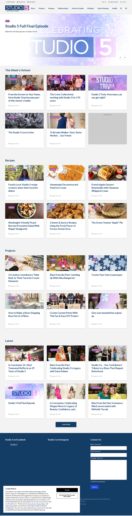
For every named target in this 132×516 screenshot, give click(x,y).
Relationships (63, 8)
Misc (7, 21)
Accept (67, 490)
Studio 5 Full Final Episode (29, 26)
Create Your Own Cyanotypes (106, 274)
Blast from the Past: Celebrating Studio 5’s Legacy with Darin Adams (65, 368)
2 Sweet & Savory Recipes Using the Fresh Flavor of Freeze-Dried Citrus (63, 225)
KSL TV (104, 2)
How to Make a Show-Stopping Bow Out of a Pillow (24, 314)
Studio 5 (13, 445)
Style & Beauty (103, 8)
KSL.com (123, 2)
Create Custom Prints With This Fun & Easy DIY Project (64, 314)
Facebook (21, 2)
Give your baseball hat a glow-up (106, 314)
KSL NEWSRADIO (113, 2)
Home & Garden (78, 8)
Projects (42, 8)
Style (52, 388)
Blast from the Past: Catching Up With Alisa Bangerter (65, 276)
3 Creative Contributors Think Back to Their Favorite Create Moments (23, 277)
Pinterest (31, 2)
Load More (66, 424)
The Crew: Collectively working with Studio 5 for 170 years (65, 97)
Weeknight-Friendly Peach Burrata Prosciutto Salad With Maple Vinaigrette (23, 225)
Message (96, 458)
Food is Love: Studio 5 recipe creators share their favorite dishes (23, 187)
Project (11, 259)
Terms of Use (31, 504)
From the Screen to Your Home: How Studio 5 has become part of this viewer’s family (24, 97)
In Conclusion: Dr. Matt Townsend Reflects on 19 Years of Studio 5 (21, 368)
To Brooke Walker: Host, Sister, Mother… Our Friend (66, 134)
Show (33, 8)
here (43, 510)
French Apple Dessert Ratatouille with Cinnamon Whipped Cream (105, 187)
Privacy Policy (40, 504)
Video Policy (9, 506)
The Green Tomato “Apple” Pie (107, 222)
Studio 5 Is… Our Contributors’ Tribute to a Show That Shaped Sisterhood (107, 368)
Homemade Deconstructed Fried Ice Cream (64, 186)
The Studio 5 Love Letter (21, 132)
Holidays (90, 8)
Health (114, 8)
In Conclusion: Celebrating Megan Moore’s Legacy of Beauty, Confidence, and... (63, 406)
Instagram (10, 2)
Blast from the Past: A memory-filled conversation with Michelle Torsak (107, 406)
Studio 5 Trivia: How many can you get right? (106, 96)
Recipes (51, 8)
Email (95, 451)
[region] (41, 499)
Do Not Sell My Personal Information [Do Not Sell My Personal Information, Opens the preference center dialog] (67, 495)
